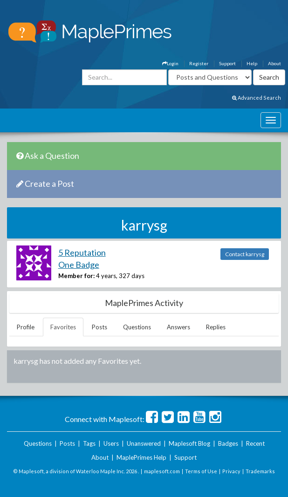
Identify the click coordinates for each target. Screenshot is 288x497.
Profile (25, 327)
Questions (137, 327)
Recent (255, 443)
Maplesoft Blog (189, 443)
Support (227, 63)
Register (198, 63)
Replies (216, 327)
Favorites (63, 327)
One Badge (78, 264)
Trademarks (260, 471)
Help (252, 63)
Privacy (231, 471)
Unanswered (144, 443)
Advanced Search (256, 98)
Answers (178, 327)
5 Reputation (82, 252)
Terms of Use (201, 471)
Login (170, 63)
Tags (89, 443)
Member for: (76, 275)
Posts (99, 327)
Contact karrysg (244, 254)
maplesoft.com (162, 471)
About (274, 63)
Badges (228, 443)
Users (111, 443)
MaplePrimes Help (141, 457)
